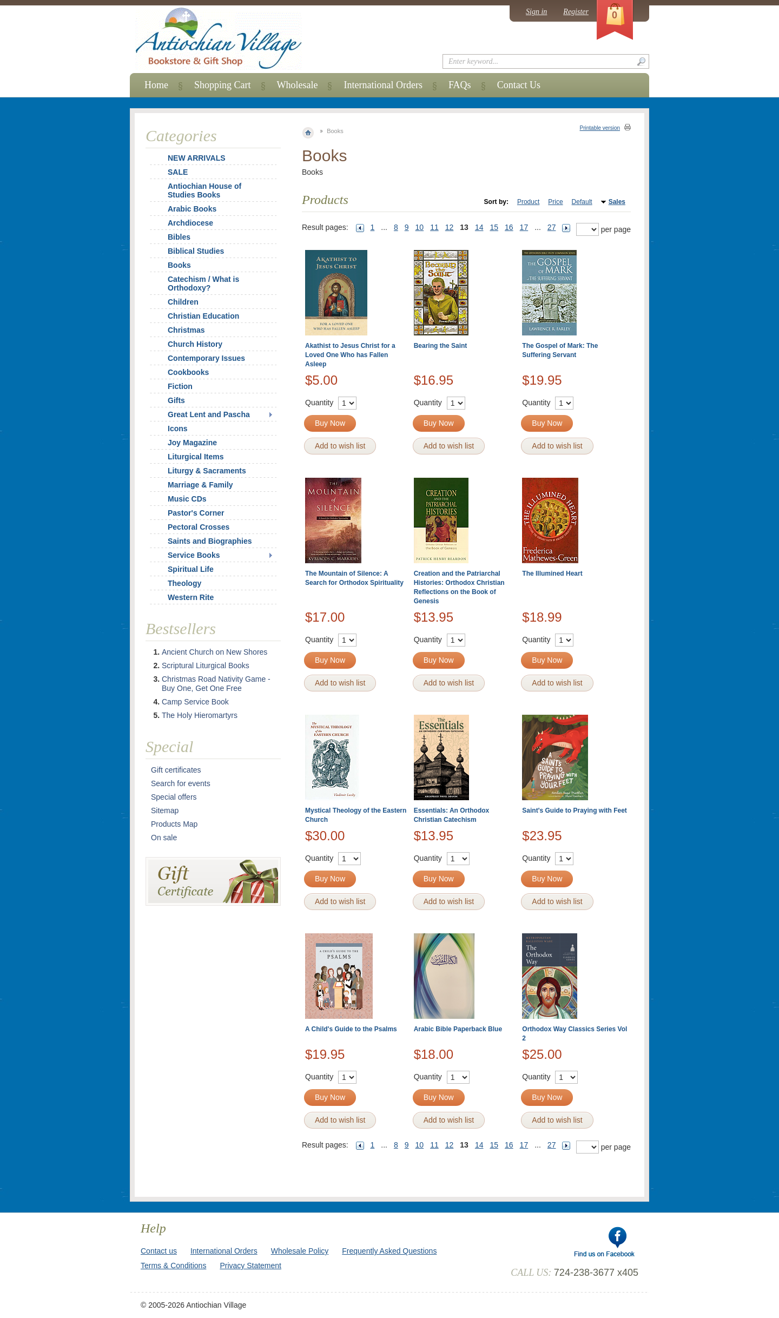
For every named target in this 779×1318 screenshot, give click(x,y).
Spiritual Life (191, 569)
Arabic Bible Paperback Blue (458, 1029)
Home (156, 85)
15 (494, 227)
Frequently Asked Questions (389, 1251)
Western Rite (191, 597)
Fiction (180, 386)
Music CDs (187, 499)
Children (183, 302)
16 (509, 227)
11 (434, 227)
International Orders (383, 85)
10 (419, 227)
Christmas (179, 330)
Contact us (159, 1251)
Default (582, 202)
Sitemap (165, 810)
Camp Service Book (195, 701)
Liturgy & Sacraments (207, 470)
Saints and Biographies (210, 541)
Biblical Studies (196, 251)
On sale (164, 837)
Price (555, 202)
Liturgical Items (195, 456)
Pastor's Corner (196, 513)
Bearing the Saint (440, 346)
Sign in (536, 12)
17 (524, 227)
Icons (178, 428)
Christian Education (203, 316)
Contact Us (519, 85)
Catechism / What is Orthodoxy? (203, 283)
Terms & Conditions (173, 1265)
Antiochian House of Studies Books (204, 190)
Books (179, 265)
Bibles (179, 237)
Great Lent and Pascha (209, 414)
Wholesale (297, 85)
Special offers (174, 797)
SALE (178, 172)
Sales (617, 202)
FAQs (459, 85)
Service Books (194, 555)
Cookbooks (188, 372)
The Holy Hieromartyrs (199, 715)
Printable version (600, 128)
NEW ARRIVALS (197, 158)
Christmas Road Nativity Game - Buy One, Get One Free (216, 684)
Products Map (174, 824)
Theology (184, 583)
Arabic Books (192, 209)
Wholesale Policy (300, 1251)
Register (576, 12)
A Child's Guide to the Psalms (351, 1029)
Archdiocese (190, 223)
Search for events (180, 783)
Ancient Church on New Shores (214, 652)
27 (551, 227)
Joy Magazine (192, 442)
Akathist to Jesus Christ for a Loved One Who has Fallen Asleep (350, 355)
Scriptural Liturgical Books (205, 665)
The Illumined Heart (552, 573)
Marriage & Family (200, 484)
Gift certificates (176, 770)
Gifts (176, 400)
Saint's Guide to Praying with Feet (574, 810)
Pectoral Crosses (198, 527)
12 (449, 227)
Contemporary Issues (206, 358)
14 (479, 227)
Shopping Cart (222, 85)
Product (528, 202)
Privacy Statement (250, 1265)
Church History (195, 344)
